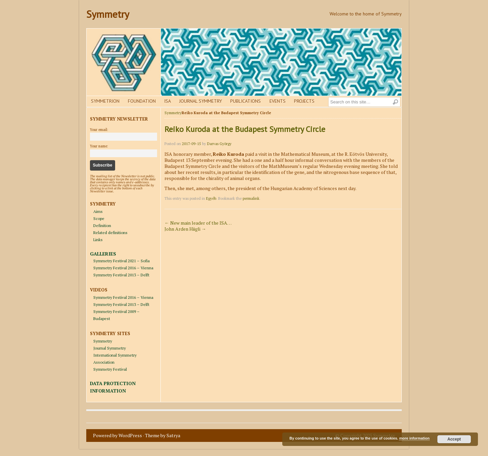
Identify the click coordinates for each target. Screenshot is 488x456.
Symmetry (107, 13)
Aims (98, 211)
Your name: (99, 146)
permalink (251, 198)
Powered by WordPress (117, 435)
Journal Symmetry (200, 101)
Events (278, 101)
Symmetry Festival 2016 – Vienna (123, 267)
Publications (245, 101)
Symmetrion (105, 101)
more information (414, 438)
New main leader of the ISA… (198, 223)
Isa (167, 101)
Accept (454, 439)
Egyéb (211, 198)
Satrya (173, 435)
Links (98, 239)
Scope (98, 218)
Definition (102, 225)
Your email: (99, 129)
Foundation (142, 101)
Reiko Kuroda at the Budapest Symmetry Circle (244, 129)
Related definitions (110, 232)
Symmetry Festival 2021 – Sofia (121, 260)
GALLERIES (103, 253)
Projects (304, 101)
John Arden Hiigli (185, 229)
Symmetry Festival (110, 369)
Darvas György (219, 143)
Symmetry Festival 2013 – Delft (121, 274)
